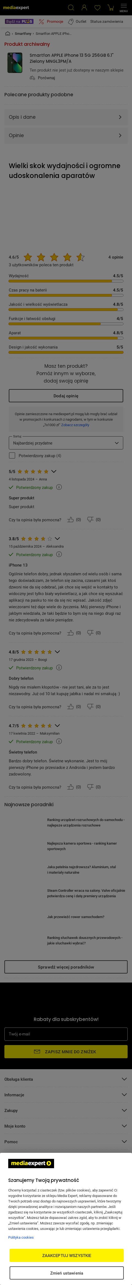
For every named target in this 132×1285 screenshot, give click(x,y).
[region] (66, 1219)
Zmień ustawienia (66, 1273)
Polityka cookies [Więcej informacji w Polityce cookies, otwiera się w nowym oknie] (21, 1237)
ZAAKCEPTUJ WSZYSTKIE (66, 1255)
